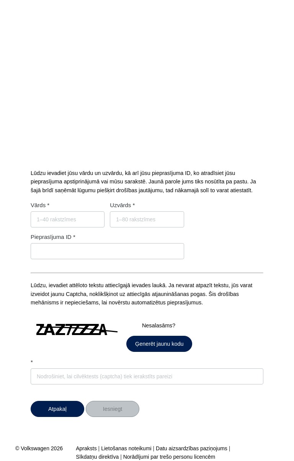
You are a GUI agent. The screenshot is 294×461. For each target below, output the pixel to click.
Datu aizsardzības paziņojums (191, 448)
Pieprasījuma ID (51, 237)
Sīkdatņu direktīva (97, 457)
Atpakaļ (57, 409)
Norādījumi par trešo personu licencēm (169, 457)
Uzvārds (120, 205)
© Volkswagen (33, 448)
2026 (57, 448)
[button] (57, 409)
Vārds (38, 205)
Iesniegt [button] (112, 409)
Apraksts (86, 448)
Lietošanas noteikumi (126, 448)
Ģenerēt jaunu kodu (159, 344)
